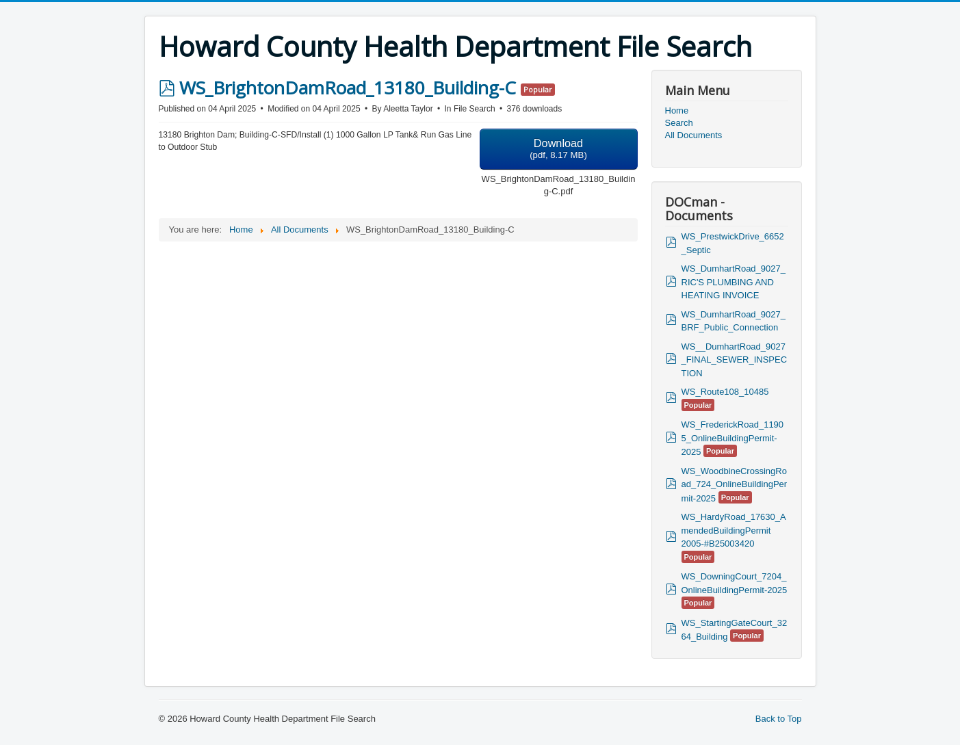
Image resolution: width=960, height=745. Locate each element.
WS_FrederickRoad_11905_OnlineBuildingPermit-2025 (733, 438)
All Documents (694, 135)
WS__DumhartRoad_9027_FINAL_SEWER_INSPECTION (735, 359)
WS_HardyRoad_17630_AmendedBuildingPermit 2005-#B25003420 (734, 530)
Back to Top (778, 719)
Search (679, 123)
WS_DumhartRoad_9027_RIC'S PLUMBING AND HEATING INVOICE (734, 281)
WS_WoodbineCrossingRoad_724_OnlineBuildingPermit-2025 (735, 485)
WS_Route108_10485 (725, 392)
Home (677, 110)
